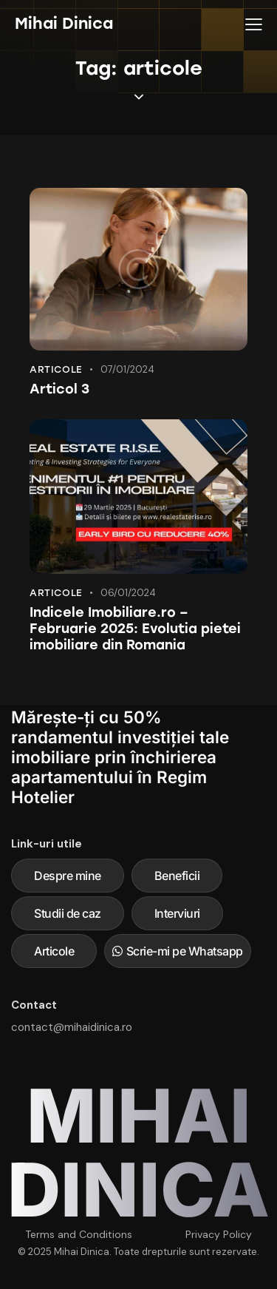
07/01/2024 (127, 369)
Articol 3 (59, 389)
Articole (56, 369)
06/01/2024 (128, 592)
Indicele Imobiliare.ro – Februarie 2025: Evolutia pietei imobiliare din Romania (135, 628)
